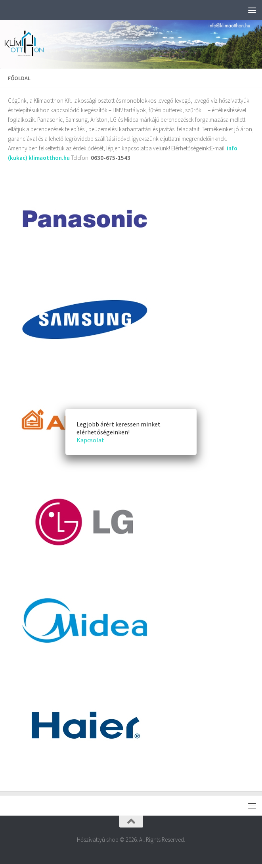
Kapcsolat (90, 440)
